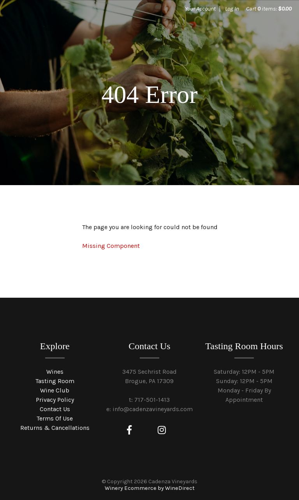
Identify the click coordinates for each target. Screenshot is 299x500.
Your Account (200, 8)
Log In (232, 8)
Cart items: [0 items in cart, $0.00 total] (269, 8)
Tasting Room (54, 381)
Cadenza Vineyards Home (66, 35)
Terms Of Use (55, 418)
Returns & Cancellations (55, 427)
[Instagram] (161, 430)
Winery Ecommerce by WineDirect (150, 488)
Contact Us (55, 409)
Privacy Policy (55, 399)
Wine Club (54, 390)
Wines (54, 371)
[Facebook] (129, 430)
